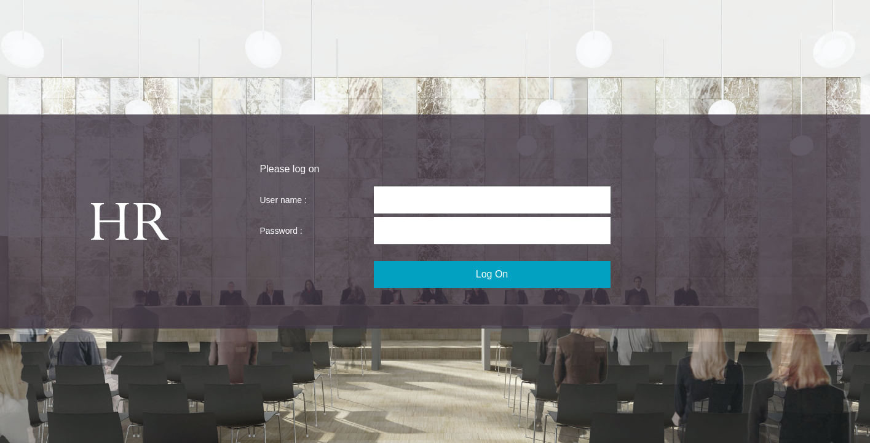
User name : (283, 200)
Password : (281, 231)
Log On (492, 274)
